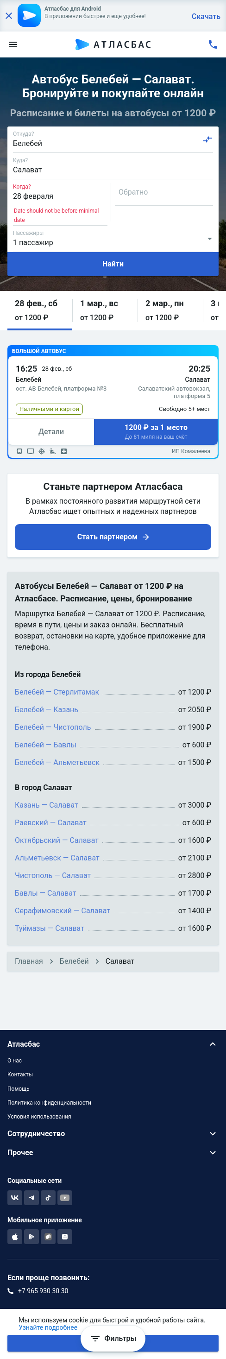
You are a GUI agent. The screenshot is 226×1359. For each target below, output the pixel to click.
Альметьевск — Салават (57, 857)
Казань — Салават (46, 805)
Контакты (20, 1074)
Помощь (18, 1089)
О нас (14, 1060)
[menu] (13, 44)
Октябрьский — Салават (57, 840)
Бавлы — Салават (45, 893)
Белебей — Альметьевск (57, 762)
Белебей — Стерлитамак (57, 692)
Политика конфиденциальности (49, 1103)
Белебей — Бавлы (45, 744)
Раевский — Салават (51, 822)
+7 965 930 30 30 (43, 1291)
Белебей (74, 961)
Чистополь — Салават (53, 875)
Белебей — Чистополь (53, 727)
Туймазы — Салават (49, 928)
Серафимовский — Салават (62, 910)
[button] (39, 310)
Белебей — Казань (46, 709)
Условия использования (39, 1116)
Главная (29, 961)
